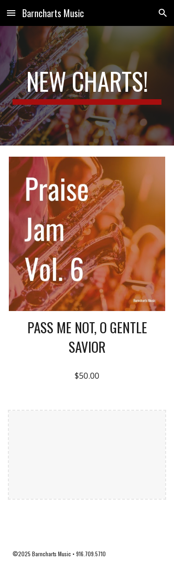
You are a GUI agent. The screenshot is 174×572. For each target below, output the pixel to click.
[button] (11, 12)
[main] (87, 85)
